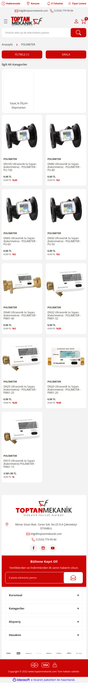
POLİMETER (28, 44)
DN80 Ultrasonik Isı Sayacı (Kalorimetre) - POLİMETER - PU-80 (64, 167)
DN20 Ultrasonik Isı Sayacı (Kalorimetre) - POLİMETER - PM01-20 (64, 389)
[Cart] (83, 21)
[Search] (44, 32)
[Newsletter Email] (44, 577)
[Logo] (27, 21)
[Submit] (73, 577)
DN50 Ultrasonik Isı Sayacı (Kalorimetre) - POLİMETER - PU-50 (64, 241)
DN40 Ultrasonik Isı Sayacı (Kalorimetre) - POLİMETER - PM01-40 (20, 315)
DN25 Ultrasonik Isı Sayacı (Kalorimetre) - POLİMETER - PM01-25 (20, 389)
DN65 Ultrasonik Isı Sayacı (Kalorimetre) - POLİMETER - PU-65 (20, 241)
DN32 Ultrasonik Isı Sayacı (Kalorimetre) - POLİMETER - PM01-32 (64, 315)
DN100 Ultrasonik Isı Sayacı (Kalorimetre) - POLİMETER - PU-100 (20, 167)
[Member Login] (76, 21)
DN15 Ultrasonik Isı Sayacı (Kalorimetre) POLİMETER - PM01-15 (19, 463)
